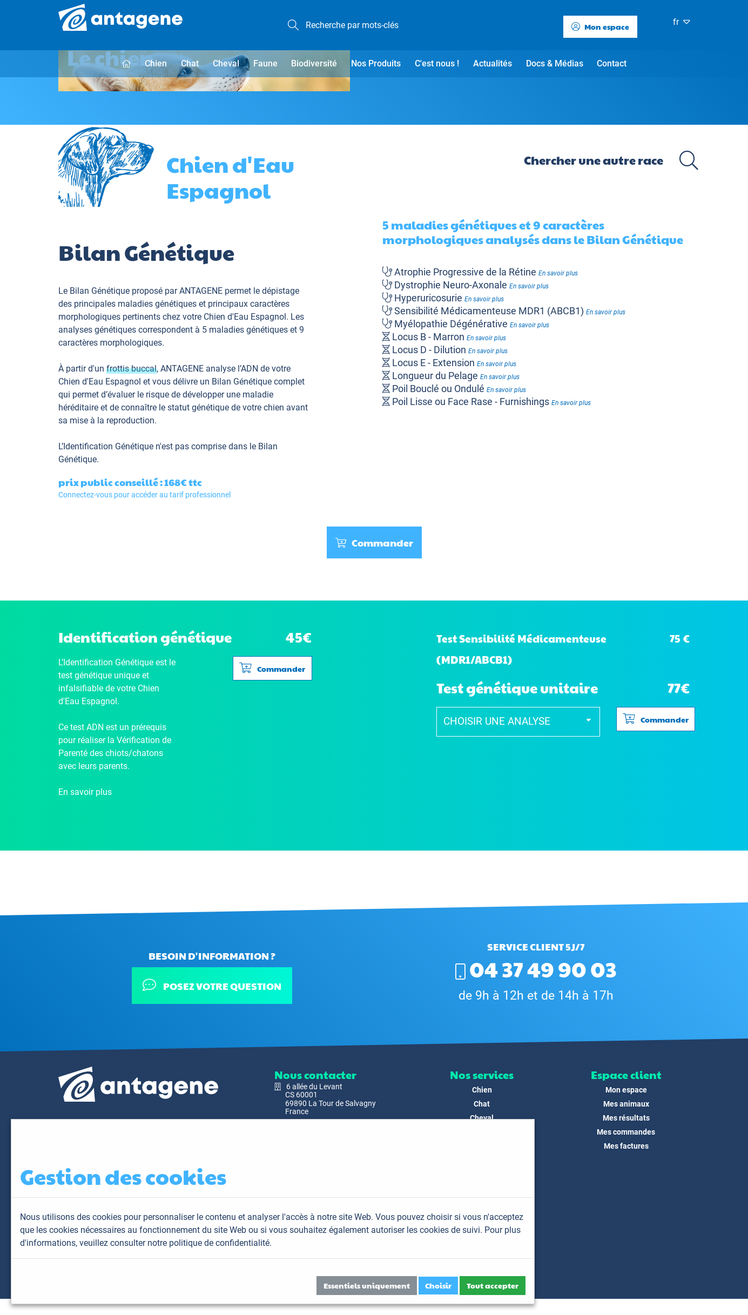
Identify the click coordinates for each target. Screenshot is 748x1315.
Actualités (492, 63)
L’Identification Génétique (105, 494)
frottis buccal (131, 417)
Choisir (438, 1285)
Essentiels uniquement (367, 1285)
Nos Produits (376, 63)
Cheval (226, 63)
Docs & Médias (554, 63)
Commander (374, 590)
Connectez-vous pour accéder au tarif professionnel (144, 542)
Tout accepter (492, 1285)
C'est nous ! (437, 63)
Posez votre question (212, 985)
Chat (190, 63)
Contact (611, 63)
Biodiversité (314, 63)
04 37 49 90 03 (536, 968)
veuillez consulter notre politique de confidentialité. (175, 1243)
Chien (156, 63)
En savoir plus (558, 321)
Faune (265, 63)
